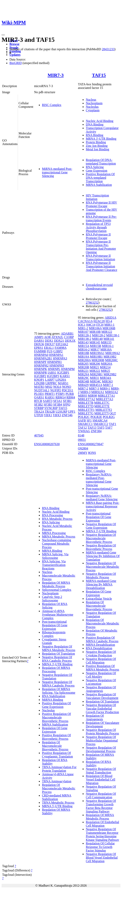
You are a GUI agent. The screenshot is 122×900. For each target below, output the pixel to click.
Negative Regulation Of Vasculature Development (102, 696)
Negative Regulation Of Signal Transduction (101, 770)
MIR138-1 (113, 335)
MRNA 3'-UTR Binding (101, 138)
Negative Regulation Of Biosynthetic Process (101, 547)
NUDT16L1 (41, 390)
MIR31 (94, 378)
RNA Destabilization (99, 648)
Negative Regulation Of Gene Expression (101, 525)
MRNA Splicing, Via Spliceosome (55, 556)
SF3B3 (48, 404)
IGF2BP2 (40, 376)
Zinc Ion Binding (96, 145)
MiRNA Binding (52, 699)
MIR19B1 (96, 356)
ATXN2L (57, 337)
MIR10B (95, 331)
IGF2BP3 (53, 376)
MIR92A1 (97, 392)
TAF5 (100, 427)
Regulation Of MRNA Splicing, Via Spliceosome (58, 690)
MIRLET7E (102, 406)
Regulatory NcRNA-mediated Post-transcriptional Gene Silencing (99, 480)
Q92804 (83, 448)
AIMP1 (39, 337)
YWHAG (84, 431)
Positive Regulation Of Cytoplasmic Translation (57, 754)
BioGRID (15, 63)
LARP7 (50, 379)
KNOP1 (39, 379)
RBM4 (70, 397)
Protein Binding (96, 142)
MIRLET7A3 (104, 399)
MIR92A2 (111, 392)
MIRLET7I (101, 413)
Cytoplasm (92, 110)
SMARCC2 (100, 424)
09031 (82, 439)
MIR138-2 (84, 339)
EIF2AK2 (62, 344)
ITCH (99, 324)
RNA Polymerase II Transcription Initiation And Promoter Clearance (101, 266)
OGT (112, 413)
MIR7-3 (56, 75)
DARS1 (39, 340)
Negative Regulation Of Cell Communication (101, 795)
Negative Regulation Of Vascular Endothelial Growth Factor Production (102, 708)
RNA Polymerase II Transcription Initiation (100, 257)
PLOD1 (39, 394)
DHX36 (39, 344)
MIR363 (107, 381)
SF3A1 (57, 401)
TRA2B (50, 411)
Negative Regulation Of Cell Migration (101, 660)
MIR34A (105, 378)
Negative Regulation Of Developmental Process (101, 749)
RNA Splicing (94, 167)
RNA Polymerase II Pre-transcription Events (101, 218)
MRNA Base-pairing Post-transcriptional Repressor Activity (102, 506)
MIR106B (108, 328)
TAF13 (92, 427)
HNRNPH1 (54, 362)
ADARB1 (67, 333)
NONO (66, 386)
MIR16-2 (84, 349)
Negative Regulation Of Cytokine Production (101, 653)
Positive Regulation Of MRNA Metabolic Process (102, 667)
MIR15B (95, 346)
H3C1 (81, 324)
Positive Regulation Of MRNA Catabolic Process (102, 639)
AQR (47, 337)
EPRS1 (38, 347)
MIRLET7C (102, 402)
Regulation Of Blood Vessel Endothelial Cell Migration (100, 779)
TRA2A (39, 411)
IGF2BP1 (63, 372)
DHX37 (50, 344)
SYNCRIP (51, 408)
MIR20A (106, 363)
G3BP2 (57, 351)
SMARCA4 (99, 420)
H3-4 (109, 321)
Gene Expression (96, 170)
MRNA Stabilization (99, 184)
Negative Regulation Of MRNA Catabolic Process (58, 683)
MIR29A (83, 374)
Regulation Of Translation (58, 653)
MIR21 (94, 367)
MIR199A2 (112, 353)
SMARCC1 (85, 424)
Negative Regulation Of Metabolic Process (101, 575)
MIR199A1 (97, 353)
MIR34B (83, 381)
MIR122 (107, 331)
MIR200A (84, 360)
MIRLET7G (85, 413)
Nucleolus (92, 106)
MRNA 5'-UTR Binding (57, 806)
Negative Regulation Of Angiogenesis (101, 689)
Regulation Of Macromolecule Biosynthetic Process (55, 746)
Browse (14, 44)
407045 (39, 435)
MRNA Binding (52, 550)
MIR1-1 (109, 324)
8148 (81, 435)
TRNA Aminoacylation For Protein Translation (59, 768)
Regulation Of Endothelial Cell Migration (102, 823)
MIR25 (105, 370)
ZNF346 (67, 415)
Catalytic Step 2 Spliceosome (52, 598)
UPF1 (71, 411)
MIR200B (97, 360)
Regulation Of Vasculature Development (102, 724)
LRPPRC (51, 383)
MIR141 (108, 339)
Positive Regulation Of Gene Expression (56, 705)
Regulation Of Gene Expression (54, 729)
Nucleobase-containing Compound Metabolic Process (56, 543)
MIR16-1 (108, 346)
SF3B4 (57, 404)
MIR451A (95, 385)
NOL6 (57, 386)
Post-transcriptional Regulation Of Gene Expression (54, 625)
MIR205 (83, 363)
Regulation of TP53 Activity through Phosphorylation (98, 227)
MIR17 (95, 349)
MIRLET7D (85, 406)
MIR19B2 (109, 356)
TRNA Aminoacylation (56, 781)
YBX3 (57, 415)
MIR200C (111, 360)
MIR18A (106, 349)
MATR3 (39, 386)
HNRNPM (68, 369)
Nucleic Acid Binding (99, 121)
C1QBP (69, 337)
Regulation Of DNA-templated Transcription (101, 161)
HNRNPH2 (41, 365)
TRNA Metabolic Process (58, 802)
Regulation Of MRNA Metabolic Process (56, 584)
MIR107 (83, 331)
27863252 (92, 302)
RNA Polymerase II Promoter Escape (98, 236)
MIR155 (106, 342)
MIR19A (83, 356)
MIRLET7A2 (86, 399)
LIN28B (39, 383)
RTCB (38, 401)
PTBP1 (60, 394)
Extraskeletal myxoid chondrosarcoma (99, 286)
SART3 (47, 401)
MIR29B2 (109, 374)
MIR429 (83, 385)
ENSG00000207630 (47, 444)
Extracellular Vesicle (99, 598)
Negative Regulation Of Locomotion (101, 681)
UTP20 (38, 415)
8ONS (92, 452)
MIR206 (94, 363)
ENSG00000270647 (90, 444)
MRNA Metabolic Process (58, 536)
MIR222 (94, 370)
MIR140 (97, 339)
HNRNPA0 (41, 354)
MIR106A (95, 328)
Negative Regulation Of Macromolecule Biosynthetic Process (101, 538)
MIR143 (83, 342)
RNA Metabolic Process (57, 518)
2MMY (82, 452)
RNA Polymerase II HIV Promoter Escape (101, 204)
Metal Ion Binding (97, 149)
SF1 (89, 420)
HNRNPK (40, 369)
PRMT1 (50, 394)
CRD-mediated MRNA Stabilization (56, 797)
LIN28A (60, 379)
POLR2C (84, 417)
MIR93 (82, 395)
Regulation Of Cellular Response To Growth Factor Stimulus (100, 847)
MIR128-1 (84, 335)
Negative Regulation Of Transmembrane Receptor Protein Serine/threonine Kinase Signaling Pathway (102, 834)
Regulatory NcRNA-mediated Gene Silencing (101, 497)
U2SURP (61, 411)
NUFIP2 (55, 390)
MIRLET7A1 (106, 395)
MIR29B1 (96, 374)
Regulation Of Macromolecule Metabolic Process (58, 788)
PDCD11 (67, 390)
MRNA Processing (54, 533)
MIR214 (105, 367)
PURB (70, 394)
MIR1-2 (83, 328)
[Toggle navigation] (3, 34)
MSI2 (48, 386)
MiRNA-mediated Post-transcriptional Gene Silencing (57, 172)
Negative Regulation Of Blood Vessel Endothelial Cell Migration (101, 857)
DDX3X (70, 340)
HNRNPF (40, 362)
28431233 (108, 49)
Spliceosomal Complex (56, 589)
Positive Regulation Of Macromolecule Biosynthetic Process (56, 717)
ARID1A (110, 317)
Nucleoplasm (94, 103)
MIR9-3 (85, 392)
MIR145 (94, 342)
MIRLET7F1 (86, 409)
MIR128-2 (98, 335)
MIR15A (83, 346)
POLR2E (96, 417)
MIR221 (83, 370)
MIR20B (83, 367)
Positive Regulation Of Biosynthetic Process (56, 736)
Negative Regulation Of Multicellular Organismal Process (102, 740)
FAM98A (60, 347)
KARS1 (65, 376)
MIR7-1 (108, 385)
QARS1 (39, 397)
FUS (49, 351)
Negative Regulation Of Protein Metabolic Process (102, 731)
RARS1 (50, 397)
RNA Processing (52, 515)
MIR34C (95, 381)
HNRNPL (54, 369)
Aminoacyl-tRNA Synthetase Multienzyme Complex (57, 614)
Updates (14, 54)
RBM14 (60, 397)
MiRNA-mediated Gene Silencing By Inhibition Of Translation (102, 556)
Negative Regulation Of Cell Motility (101, 674)
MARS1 (63, 383)
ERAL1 (49, 347)
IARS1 (52, 372)
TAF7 (108, 427)
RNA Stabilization (53, 696)
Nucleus (91, 99)
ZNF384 (96, 431)
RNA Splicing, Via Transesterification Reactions (54, 565)
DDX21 (59, 340)
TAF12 (82, 427)
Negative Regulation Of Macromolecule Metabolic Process (102, 566)
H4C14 (90, 324)
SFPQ (66, 404)
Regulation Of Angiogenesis (95, 717)
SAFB (82, 420)
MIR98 (92, 395)
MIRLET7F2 (103, 409)
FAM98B (40, 351)
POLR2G (109, 417)
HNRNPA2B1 (43, 358)
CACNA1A (85, 321)
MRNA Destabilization (100, 644)
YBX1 (48, 415)
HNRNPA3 (60, 358)
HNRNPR (40, 372)
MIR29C (83, 378)
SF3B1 (67, 401)
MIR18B (83, 353)
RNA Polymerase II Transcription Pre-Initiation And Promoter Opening (101, 247)
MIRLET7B (85, 402)
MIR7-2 (83, 388)
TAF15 (99, 75)
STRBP (39, 408)
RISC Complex (51, 105)
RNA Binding (94, 135)
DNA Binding (94, 124)
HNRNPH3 (56, 365)
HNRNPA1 (56, 354)
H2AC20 (99, 321)
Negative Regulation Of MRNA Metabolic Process (58, 648)
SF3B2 (38, 404)
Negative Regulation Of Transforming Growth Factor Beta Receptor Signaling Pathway (101, 806)
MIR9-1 (105, 388)
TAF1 (112, 424)
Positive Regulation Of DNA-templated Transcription (100, 177)
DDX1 (49, 340)
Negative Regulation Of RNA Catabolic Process (57, 658)
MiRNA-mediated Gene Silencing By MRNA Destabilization (101, 584)
